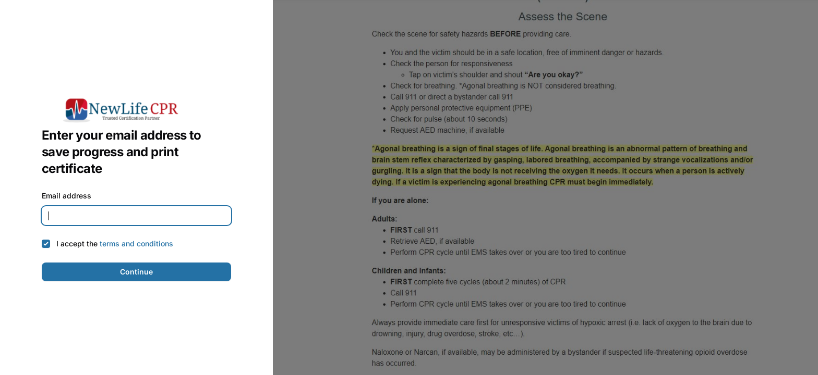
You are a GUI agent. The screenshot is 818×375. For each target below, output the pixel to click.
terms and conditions (136, 243)
